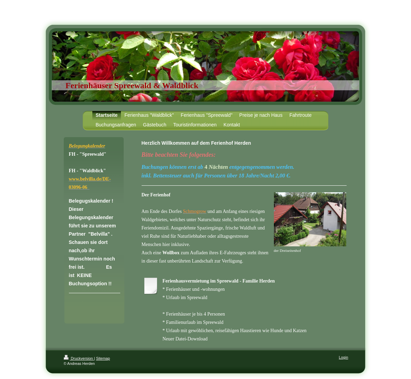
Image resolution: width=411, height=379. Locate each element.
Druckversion (79, 358)
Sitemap (103, 358)
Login (343, 357)
